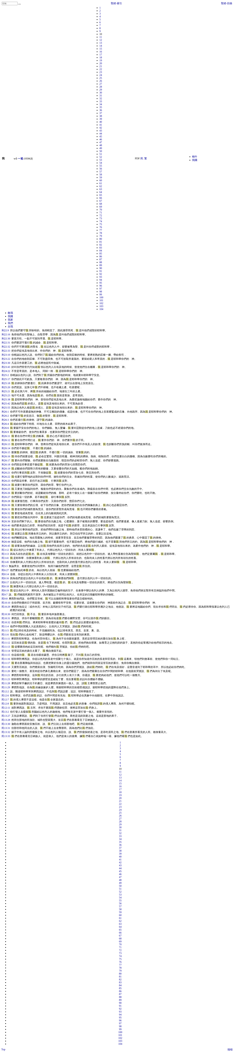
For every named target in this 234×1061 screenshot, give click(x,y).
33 (100, 101)
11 (100, 37)
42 (100, 127)
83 (100, 247)
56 (100, 168)
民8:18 (5, 586)
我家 (10, 319)
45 (100, 136)
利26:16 (6, 456)
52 (100, 157)
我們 (10, 323)
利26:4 (5, 423)
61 (100, 183)
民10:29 (6, 606)
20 (100, 63)
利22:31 (6, 342)
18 (100, 57)
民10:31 (6, 618)
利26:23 (6, 480)
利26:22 (6, 476)
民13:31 (6, 728)
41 (100, 124)
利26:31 (6, 509)
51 (100, 154)
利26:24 (6, 484)
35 (100, 107)
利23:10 (6, 354)
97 (100, 288)
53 (100, 159)
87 (100, 259)
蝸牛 (194, 156)
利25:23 (6, 395)
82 (100, 244)
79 (100, 236)
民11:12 (6, 642)
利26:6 (5, 428)
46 (100, 139)
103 (101, 306)
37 (100, 113)
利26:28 (6, 501)
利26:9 (5, 432)
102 (101, 303)
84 (100, 250)
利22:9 (5, 330)
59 (100, 177)
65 (100, 195)
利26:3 (5, 419)
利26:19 (6, 468)
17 (100, 54)
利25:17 (6, 379)
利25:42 (6, 403)
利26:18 (6, 464)
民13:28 (6, 719)
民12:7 (5, 699)
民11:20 (6, 671)
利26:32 (6, 513)
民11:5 (5, 630)
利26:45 (6, 545)
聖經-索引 (116, 3)
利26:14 (6, 448)
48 (100, 145)
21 (100, 66)
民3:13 (5, 554)
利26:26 (6, 493)
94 (100, 279)
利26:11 (6, 436)
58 (100, 174)
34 (100, 104)
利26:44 (6, 541)
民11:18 (6, 667)
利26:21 (6, 472)
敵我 (10, 312)
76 (100, 227)
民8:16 (5, 578)
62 (100, 186)
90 (100, 268)
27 (100, 83)
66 (100, 198)
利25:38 (6, 399)
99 (100, 294)
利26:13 (6, 444)
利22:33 (6, 350)
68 (100, 203)
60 (100, 180)
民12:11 (6, 707)
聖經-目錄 (226, 3)
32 (100, 98)
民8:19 (5, 590)
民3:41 (5, 558)
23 (100, 72)
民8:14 (5, 574)
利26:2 (5, 415)
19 (100, 60)
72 (100, 215)
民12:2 (5, 691)
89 (100, 265)
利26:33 (6, 517)
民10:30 (6, 614)
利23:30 (6, 363)
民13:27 (6, 715)
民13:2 (5, 711)
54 (100, 162)
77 (100, 230)
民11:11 (6, 638)
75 (100, 224)
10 (100, 34)
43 (100, 130)
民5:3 (4, 566)
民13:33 (6, 736)
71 (100, 212)
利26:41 (6, 529)
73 (100, 218)
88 (100, 262)
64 (100, 192)
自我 (10, 326)
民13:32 (6, 732)
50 (100, 151)
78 (100, 233)
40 (100, 121)
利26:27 (6, 497)
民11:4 (5, 626)
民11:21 (6, 675)
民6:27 (5, 570)
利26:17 (6, 460)
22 (100, 69)
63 (100, 189)
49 (100, 148)
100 (101, 297)
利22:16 (6, 334)
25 (100, 78)
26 (100, 80)
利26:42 (6, 533)
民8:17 (5, 582)
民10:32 (6, 622)
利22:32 (6, 346)
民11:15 (6, 654)
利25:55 (6, 407)
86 (100, 256)
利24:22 (6, 371)
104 (101, 309)
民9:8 (4, 598)
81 (100, 241)
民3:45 (5, 562)
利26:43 (6, 537)
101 (101, 300)
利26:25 (6, 489)
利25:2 (5, 375)
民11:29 (6, 687)
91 (100, 271)
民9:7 (4, 594)
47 (100, 142)
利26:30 (6, 505)
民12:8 (5, 703)
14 (100, 45)
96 (100, 285)
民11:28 (6, 683)
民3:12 (5, 549)
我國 (194, 160)
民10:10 (6, 602)
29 (100, 89)
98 (100, 291)
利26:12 (6, 440)
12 (100, 40)
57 (100, 171)
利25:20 (6, 387)
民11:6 (5, 634)
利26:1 (5, 411)
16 (100, 51)
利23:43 (6, 367)
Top (3, 1049)
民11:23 (6, 679)
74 (100, 221)
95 (100, 282)
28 (100, 86)
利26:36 (6, 521)
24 (100, 75)
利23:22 (6, 358)
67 (100, 200)
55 (100, 165)
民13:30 (6, 724)
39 (100, 119)
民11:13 (6, 646)
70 (100, 209)
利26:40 (6, 525)
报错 (230, 1049)
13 (100, 42)
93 (100, 277)
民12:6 (5, 695)
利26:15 (6, 452)
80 (100, 238)
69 (100, 206)
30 (100, 92)
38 (100, 116)
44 (100, 133)
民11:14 (6, 650)
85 (100, 253)
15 (100, 48)
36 (100, 110)
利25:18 (6, 383)
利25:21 (6, 391)
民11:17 (6, 663)
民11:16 (6, 659)
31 (100, 95)
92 (100, 274)
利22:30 (6, 338)
